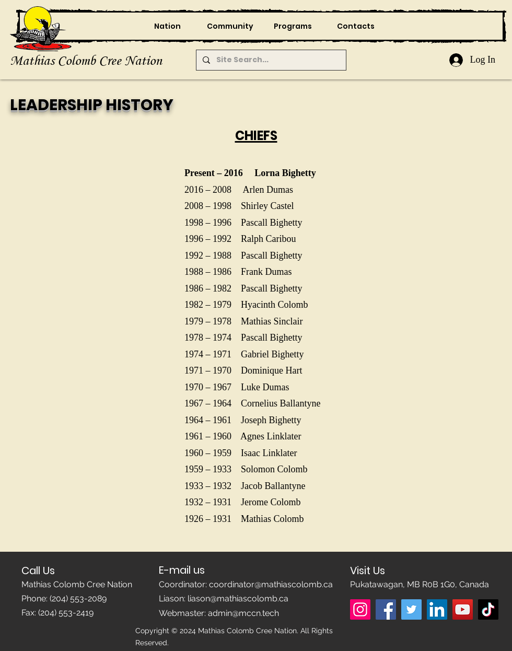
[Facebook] (386, 609)
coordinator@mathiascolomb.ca (271, 584)
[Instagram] (360, 609)
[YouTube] (462, 609)
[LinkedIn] (437, 609)
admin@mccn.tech (243, 613)
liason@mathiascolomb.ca (238, 598)
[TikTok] (488, 609)
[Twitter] (411, 609)
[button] (230, 26)
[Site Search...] (270, 60)
